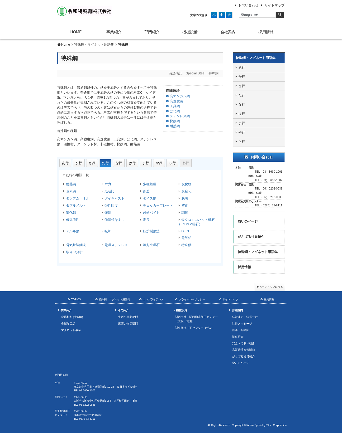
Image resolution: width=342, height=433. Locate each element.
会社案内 (228, 32)
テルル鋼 (70, 231)
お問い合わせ (245, 5)
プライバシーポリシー (190, 300)
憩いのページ (240, 363)
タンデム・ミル (75, 198)
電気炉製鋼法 (74, 245)
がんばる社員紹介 (243, 356)
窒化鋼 (69, 212)
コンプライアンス (151, 300)
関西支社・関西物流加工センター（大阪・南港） (196, 319)
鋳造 (105, 212)
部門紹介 (152, 32)
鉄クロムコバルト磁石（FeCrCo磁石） (196, 222)
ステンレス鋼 (180, 116)
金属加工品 (68, 323)
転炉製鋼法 (149, 231)
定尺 (144, 220)
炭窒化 (184, 191)
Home (65, 44)
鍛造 (144, 191)
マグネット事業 (71, 330)
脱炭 (182, 198)
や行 (159, 163)
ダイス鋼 (147, 198)
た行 (105, 163)
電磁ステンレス (114, 245)
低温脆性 (70, 220)
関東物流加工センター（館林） (195, 328)
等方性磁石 (149, 245)
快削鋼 (175, 121)
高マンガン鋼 (180, 96)
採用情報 (266, 32)
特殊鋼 (184, 245)
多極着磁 (147, 184)
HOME (76, 32)
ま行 (145, 163)
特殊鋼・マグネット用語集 (94, 44)
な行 (118, 163)
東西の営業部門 (128, 317)
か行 (78, 163)
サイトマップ (271, 5)
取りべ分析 (72, 252)
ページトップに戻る (270, 287)
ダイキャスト (112, 198)
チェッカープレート (156, 205)
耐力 (105, 184)
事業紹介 (114, 32)
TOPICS (74, 300)
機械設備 (190, 32)
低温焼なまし (112, 220)
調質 (182, 212)
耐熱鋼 (175, 126)
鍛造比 (107, 191)
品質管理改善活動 (243, 349)
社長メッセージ (242, 323)
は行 (132, 163)
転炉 (105, 231)
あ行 (65, 163)
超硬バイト (149, 212)
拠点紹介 (237, 336)
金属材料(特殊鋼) (72, 317)
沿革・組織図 (240, 330)
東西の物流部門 (128, 323)
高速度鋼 (176, 101)
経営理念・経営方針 (245, 317)
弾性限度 (109, 205)
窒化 (182, 205)
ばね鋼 (175, 111)
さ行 (92, 163)
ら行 (172, 163)
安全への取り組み (243, 343)
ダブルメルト (74, 205)
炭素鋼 (69, 191)
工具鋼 (175, 106)
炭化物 (184, 184)
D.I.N (183, 231)
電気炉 (184, 238)
